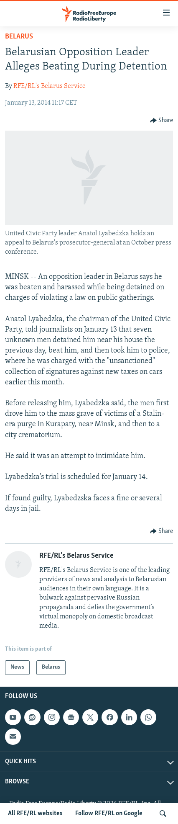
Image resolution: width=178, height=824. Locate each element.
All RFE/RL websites (35, 813)
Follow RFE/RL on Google (108, 813)
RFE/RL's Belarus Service (49, 86)
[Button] (161, 120)
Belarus (19, 37)
